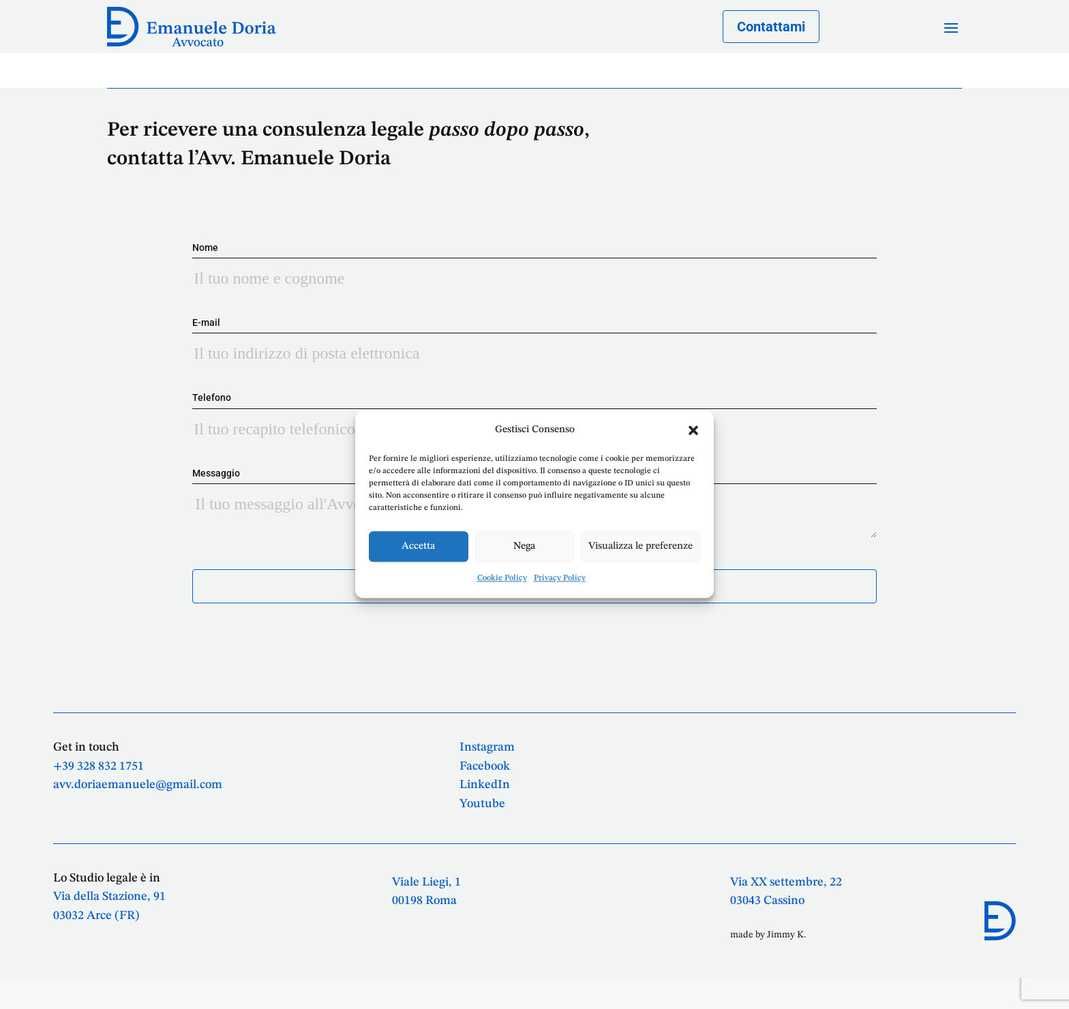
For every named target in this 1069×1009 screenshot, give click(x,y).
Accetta (418, 546)
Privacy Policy (560, 579)
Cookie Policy (502, 579)
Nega (524, 546)
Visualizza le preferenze (640, 546)
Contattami (771, 26)
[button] (693, 430)
